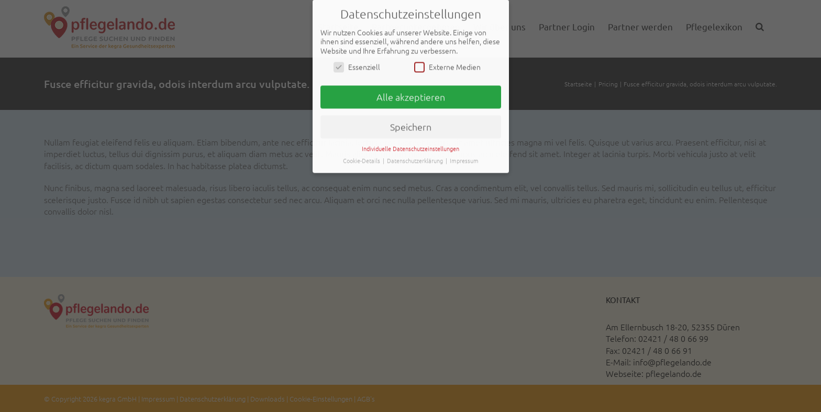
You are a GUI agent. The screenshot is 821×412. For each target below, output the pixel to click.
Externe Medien (447, 66)
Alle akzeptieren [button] (410, 96)
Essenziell (357, 66)
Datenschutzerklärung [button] (416, 159)
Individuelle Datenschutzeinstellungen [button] (410, 147)
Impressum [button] (464, 159)
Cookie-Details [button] (362, 159)
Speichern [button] (410, 125)
